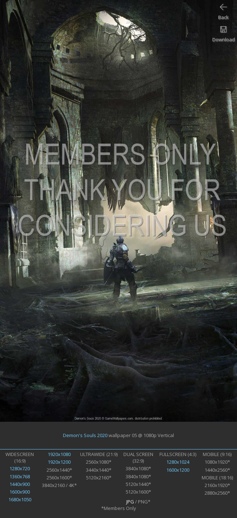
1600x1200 (177, 470)
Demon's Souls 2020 (85, 435)
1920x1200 (59, 462)
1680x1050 (19, 499)
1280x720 (19, 468)
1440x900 (19, 484)
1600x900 (19, 491)
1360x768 (19, 476)
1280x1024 (177, 462)
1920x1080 (59, 454)
